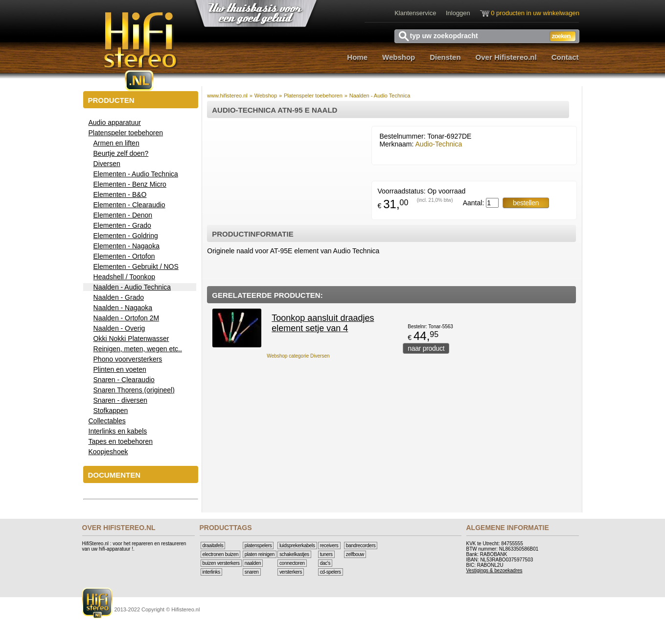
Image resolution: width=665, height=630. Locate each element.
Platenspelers (258, 545)
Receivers (329, 545)
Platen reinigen (260, 554)
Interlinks (211, 572)
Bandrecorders (361, 545)
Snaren (252, 572)
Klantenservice (415, 13)
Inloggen (458, 13)
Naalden (253, 563)
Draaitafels (213, 545)
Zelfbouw (355, 554)
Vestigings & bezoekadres (494, 570)
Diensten (445, 57)
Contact (565, 57)
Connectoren (292, 563)
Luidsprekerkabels (297, 545)
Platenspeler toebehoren (313, 95)
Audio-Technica (438, 144)
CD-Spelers (330, 572)
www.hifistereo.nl (227, 95)
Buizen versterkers (221, 563)
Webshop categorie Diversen (298, 356)
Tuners (326, 554)
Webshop (398, 57)
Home (357, 57)
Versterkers (290, 572)
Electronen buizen (221, 554)
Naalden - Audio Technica (380, 95)
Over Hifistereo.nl (506, 57)
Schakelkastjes (294, 554)
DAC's (325, 563)
